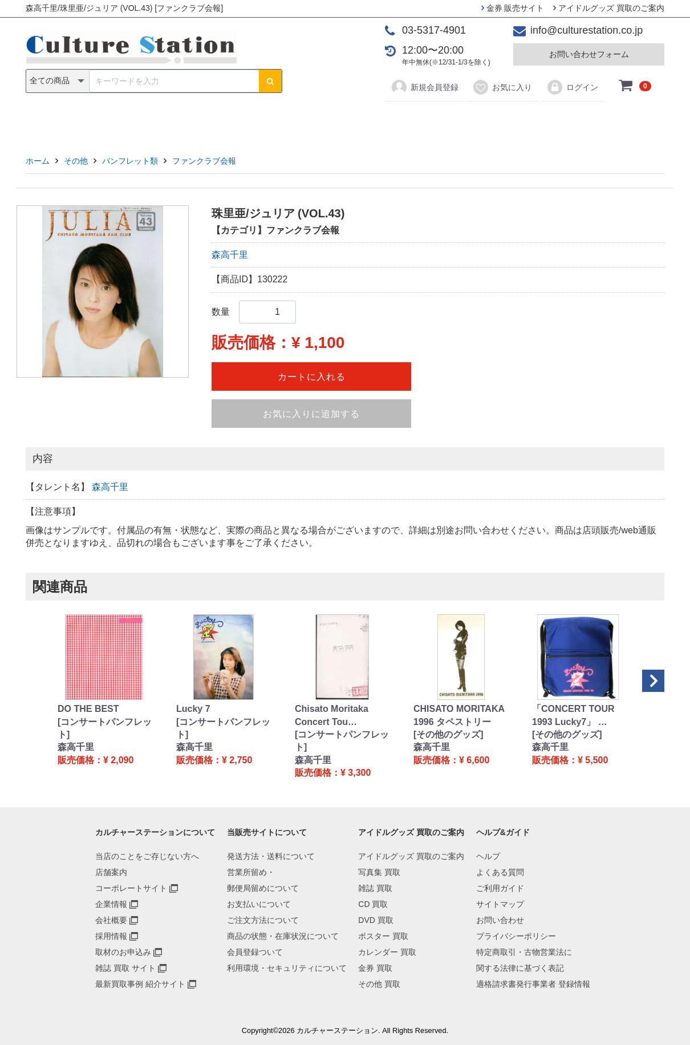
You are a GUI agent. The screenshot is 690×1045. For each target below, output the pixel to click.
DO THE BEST (88, 709)
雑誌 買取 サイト (125, 968)
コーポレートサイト (131, 888)
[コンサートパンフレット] (105, 728)
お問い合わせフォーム (589, 54)
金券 (463, 120)
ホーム (38, 160)
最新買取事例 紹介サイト (140, 984)
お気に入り (502, 87)
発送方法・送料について (271, 856)
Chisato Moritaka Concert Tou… (331, 715)
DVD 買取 (375, 920)
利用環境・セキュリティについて (287, 968)
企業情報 (111, 904)
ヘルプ (488, 856)
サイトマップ (500, 904)
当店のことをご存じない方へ (147, 856)
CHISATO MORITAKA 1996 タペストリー (458, 715)
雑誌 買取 (375, 888)
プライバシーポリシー (516, 936)
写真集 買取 (379, 872)
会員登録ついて (255, 952)
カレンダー (410, 120)
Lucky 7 (193, 709)
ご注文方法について (263, 920)
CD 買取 (373, 904)
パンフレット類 (130, 160)
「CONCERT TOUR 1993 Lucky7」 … (573, 715)
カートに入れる (312, 377)
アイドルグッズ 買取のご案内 (608, 8)
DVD (300, 120)
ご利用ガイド (500, 888)
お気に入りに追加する (311, 414)
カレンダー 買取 (387, 952)
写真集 (183, 120)
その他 (507, 120)
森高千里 (230, 255)
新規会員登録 (424, 87)
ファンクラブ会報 (204, 160)
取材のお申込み (123, 952)
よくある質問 (500, 872)
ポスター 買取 (383, 936)
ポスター (349, 120)
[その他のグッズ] (448, 734)
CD (263, 120)
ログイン (572, 87)
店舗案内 (111, 872)
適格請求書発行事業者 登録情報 (533, 984)
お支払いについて (259, 904)
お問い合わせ (500, 920)
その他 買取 (379, 984)
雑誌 (226, 120)
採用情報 (111, 936)
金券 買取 (375, 968)
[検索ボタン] (270, 81)
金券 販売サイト (513, 8)
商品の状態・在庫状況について (283, 936)
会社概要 (111, 920)
